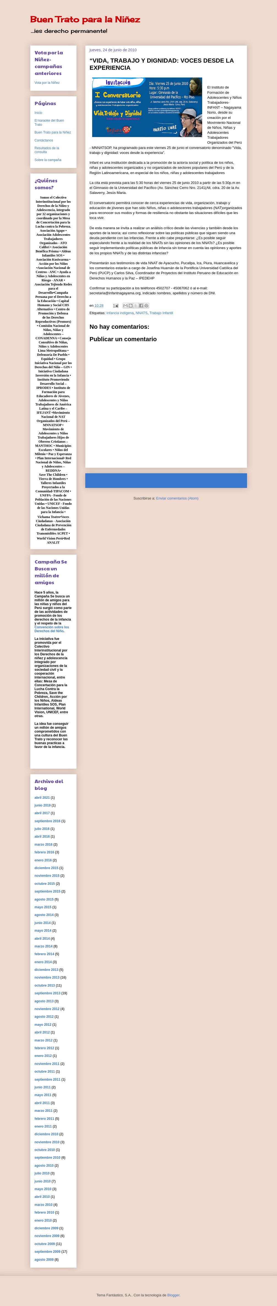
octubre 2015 (45, 884)
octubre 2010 (45, 1150)
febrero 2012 (44, 1048)
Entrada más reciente (110, 480)
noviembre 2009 (47, 1236)
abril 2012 (42, 1032)
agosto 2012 (44, 1017)
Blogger (173, 1295)
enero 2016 (43, 860)
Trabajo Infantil (161, 313)
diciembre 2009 (47, 1228)
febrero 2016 (44, 852)
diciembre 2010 (47, 1134)
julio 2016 (42, 829)
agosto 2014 (44, 915)
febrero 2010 (44, 1212)
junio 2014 (43, 923)
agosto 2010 (44, 1166)
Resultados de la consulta (47, 150)
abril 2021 (42, 798)
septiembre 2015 (48, 891)
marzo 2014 (44, 946)
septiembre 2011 (48, 1079)
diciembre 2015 (47, 868)
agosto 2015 (44, 899)
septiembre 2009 (48, 1252)
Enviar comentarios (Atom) (177, 498)
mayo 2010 (43, 1189)
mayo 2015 (43, 907)
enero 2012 (43, 1056)
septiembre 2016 (48, 821)
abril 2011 (42, 1103)
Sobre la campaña (48, 160)
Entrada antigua (227, 480)
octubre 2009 (45, 1244)
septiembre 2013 (48, 993)
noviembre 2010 (47, 1142)
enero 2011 (43, 1126)
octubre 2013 (45, 985)
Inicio (171, 480)
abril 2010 (42, 1197)
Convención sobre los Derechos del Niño (52, 629)
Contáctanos (44, 140)
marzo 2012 (44, 1040)
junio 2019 (43, 805)
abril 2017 (42, 813)
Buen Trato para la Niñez (85, 19)
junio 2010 (43, 1181)
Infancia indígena (120, 313)
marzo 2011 (44, 1111)
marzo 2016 (44, 844)
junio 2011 (43, 1087)
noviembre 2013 (47, 977)
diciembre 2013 (47, 970)
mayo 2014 (43, 931)
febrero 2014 (44, 954)
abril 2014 (42, 939)
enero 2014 (43, 962)
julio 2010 (42, 1173)
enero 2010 (43, 1220)
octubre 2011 (45, 1071)
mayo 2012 (43, 1025)
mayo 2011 (43, 1095)
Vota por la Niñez (47, 83)
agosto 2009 (44, 1260)
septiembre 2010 (48, 1158)
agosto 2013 (44, 1001)
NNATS (141, 313)
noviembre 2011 (47, 1064)
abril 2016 (42, 836)
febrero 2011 (44, 1119)
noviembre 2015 (47, 876)
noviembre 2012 (47, 1009)
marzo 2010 (44, 1205)
